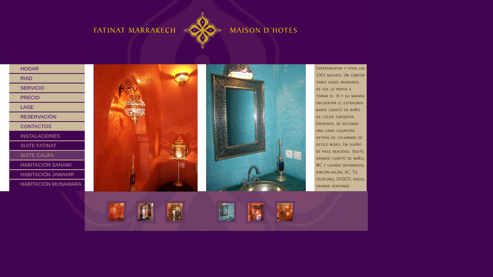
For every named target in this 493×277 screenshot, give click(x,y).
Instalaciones (40, 136)
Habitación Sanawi (46, 165)
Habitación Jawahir (47, 174)
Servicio (26, 88)
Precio (24, 97)
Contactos (30, 126)
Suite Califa (37, 155)
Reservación (32, 117)
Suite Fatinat (38, 146)
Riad (20, 78)
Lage (21, 107)
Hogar (24, 69)
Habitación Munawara (50, 184)
